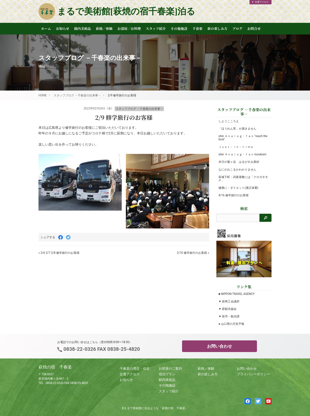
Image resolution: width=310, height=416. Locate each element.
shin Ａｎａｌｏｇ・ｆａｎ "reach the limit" (240, 137)
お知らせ (62, 28)
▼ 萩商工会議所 (228, 301)
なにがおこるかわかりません (237, 169)
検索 (244, 208)
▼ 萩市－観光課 (228, 316)
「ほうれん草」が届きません (237, 128)
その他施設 (179, 28)
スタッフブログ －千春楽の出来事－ (77, 95)
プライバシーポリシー (253, 374)
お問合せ (254, 28)
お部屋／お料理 (129, 28)
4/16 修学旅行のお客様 (233, 195)
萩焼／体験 (104, 28)
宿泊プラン (167, 374)
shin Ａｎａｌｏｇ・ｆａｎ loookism (242, 154)
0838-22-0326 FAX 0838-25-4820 (101, 349)
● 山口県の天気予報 (231, 323)
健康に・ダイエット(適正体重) (238, 187)
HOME (42, 95)
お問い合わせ (219, 346)
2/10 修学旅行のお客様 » (193, 252)
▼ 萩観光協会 (227, 308)
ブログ (237, 28)
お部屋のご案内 (170, 369)
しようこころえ (228, 121)
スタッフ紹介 (156, 28)
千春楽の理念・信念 (135, 369)
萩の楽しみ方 (217, 28)
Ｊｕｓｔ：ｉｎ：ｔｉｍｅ (235, 146)
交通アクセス (260, 2)
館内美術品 (82, 28)
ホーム (46, 28)
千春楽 (197, 28)
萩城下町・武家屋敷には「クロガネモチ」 (241, 178)
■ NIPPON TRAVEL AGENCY (236, 294)
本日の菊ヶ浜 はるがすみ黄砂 (238, 161)
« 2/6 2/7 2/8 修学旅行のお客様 (58, 252)
